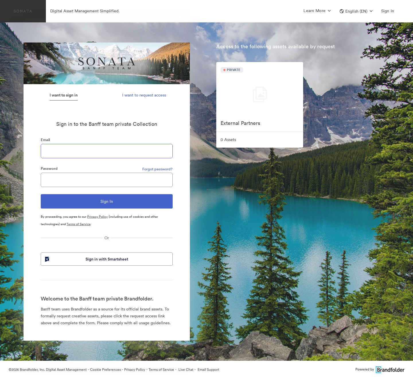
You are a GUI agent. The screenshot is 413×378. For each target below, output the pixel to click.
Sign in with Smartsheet (86, 259)
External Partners (240, 123)
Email (45, 139)
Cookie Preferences (105, 369)
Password (49, 168)
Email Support (208, 369)
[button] (356, 11)
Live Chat (185, 369)
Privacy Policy (97, 216)
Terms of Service (79, 224)
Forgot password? (157, 169)
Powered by (379, 369)
